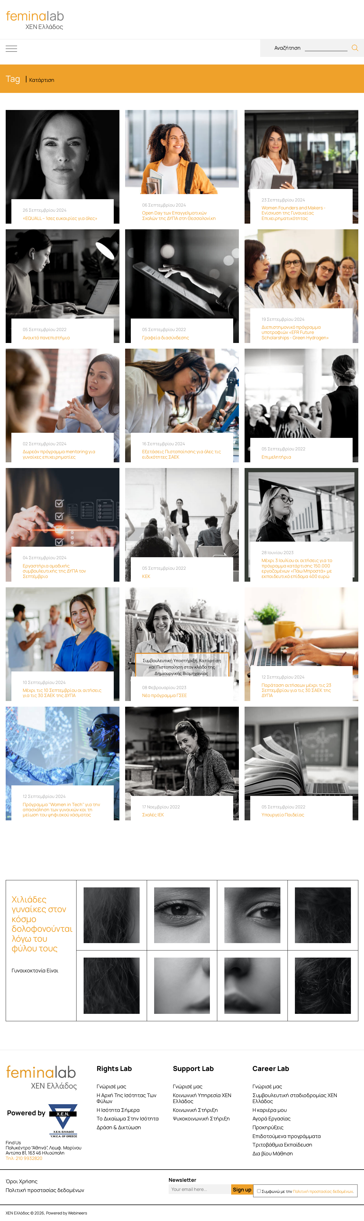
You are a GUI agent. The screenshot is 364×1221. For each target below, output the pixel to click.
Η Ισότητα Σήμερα (118, 1110)
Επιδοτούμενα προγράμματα (287, 1136)
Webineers (77, 1213)
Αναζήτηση (287, 48)
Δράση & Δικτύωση (119, 1127)
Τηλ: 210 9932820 (24, 1158)
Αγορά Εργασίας (272, 1119)
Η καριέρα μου (270, 1110)
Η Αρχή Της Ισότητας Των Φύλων (126, 1098)
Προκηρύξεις (268, 1127)
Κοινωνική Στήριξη (195, 1110)
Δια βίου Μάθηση (273, 1153)
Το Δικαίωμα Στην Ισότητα (128, 1119)
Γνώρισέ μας (111, 1086)
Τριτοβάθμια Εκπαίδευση (282, 1145)
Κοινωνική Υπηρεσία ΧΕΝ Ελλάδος (202, 1098)
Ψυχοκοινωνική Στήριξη (201, 1119)
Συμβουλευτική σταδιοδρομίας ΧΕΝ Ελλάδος (295, 1098)
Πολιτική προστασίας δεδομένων (45, 1190)
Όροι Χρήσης (22, 1181)
